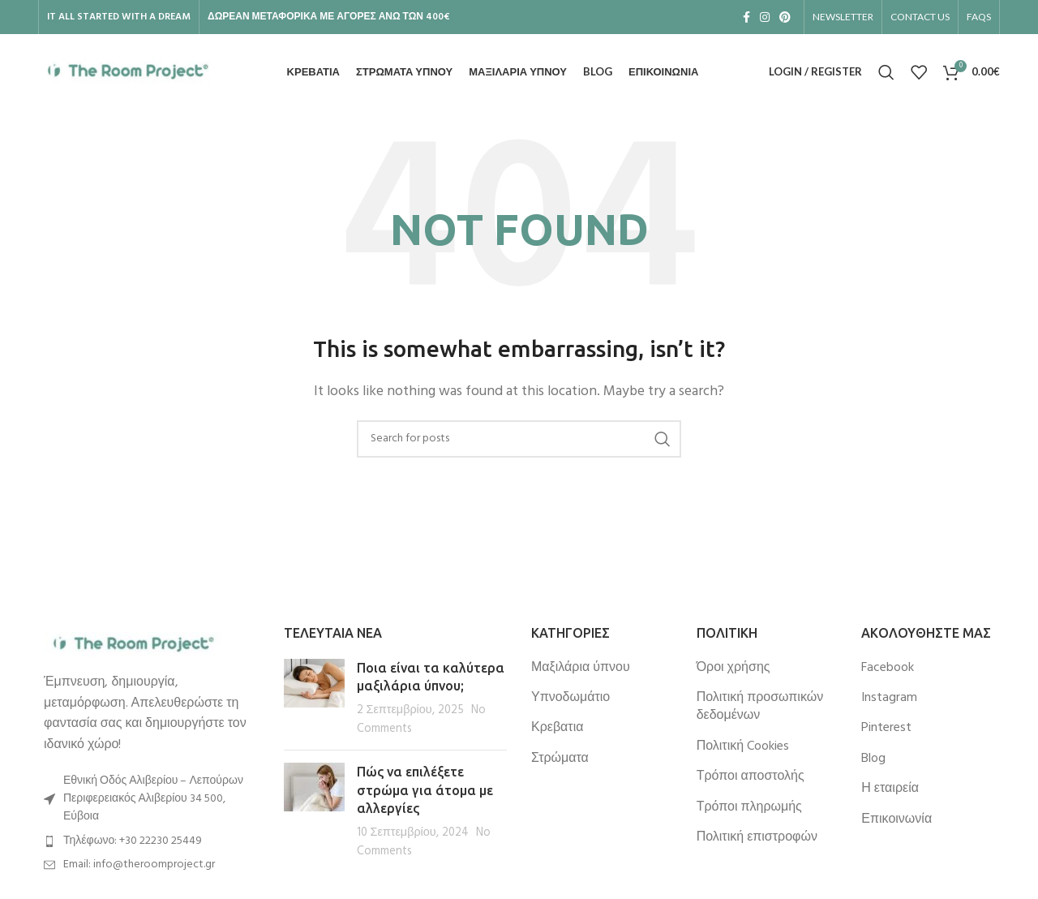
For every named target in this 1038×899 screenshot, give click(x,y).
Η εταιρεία (890, 790)
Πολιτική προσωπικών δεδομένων (760, 708)
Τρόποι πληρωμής (749, 808)
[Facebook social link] (746, 17)
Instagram (889, 699)
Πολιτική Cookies (743, 748)
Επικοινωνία (896, 820)
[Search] (886, 73)
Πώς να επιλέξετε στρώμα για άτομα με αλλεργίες (425, 791)
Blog (873, 760)
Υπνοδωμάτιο (570, 699)
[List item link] (147, 843)
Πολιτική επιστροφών (757, 839)
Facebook (887, 668)
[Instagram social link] (764, 17)
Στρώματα (560, 760)
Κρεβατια (557, 729)
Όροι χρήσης (733, 668)
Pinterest (886, 729)
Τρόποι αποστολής (750, 778)
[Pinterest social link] (785, 17)
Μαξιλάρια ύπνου (580, 668)
